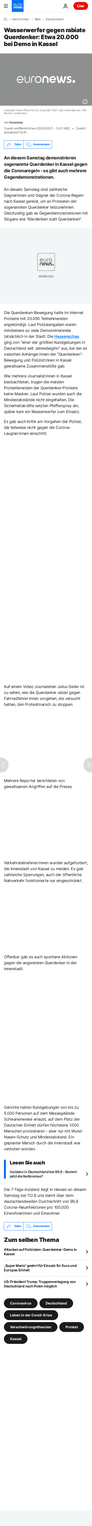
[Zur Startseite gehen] (18, 6)
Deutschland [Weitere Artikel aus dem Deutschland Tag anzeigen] (56, 1303)
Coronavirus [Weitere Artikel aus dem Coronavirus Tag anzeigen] (20, 1303)
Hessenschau (66, 336)
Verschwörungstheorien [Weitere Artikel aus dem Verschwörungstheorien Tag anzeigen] (30, 1327)
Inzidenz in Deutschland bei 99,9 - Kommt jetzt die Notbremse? (43, 1174)
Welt (37, 19)
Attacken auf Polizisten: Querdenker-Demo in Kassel (40, 1251)
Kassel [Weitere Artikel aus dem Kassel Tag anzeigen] (15, 1338)
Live (80, 6)
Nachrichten (20, 19)
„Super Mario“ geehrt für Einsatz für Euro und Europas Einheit (40, 1267)
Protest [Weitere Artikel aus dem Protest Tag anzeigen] (72, 1327)
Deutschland (54, 19)
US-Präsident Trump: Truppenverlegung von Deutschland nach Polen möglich (40, 1284)
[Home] (5, 19)
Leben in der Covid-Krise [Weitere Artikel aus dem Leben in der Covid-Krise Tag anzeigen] (31, 1315)
